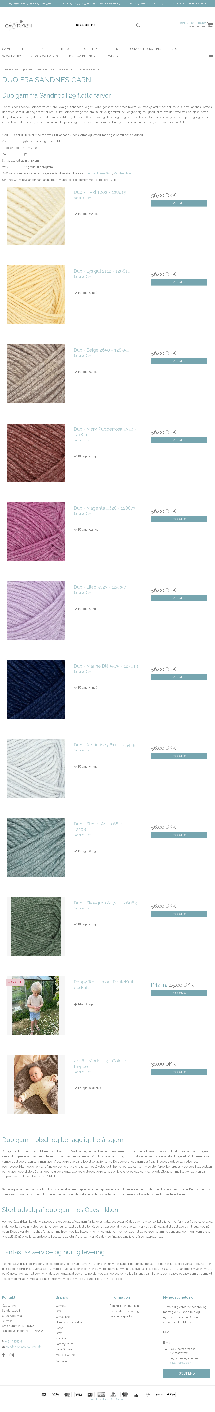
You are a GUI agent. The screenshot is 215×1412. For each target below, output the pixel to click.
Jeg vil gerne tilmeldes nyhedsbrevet (188, 1351)
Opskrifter (89, 49)
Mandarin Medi (123, 173)
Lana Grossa (64, 1349)
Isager (60, 1327)
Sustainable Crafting (145, 49)
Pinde (43, 49)
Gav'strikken (63, 1316)
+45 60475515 (12, 1341)
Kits (174, 49)
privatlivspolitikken (180, 1362)
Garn (6, 49)
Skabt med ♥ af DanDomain (107, 1399)
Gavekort (112, 56)
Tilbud (24, 49)
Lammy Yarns (64, 1344)
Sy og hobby (11, 56)
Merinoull (92, 173)
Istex (59, 1333)
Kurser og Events (44, 56)
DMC (59, 1311)
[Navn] (186, 1331)
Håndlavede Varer (81, 56)
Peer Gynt (105, 173)
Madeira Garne (65, 1354)
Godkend (187, 1373)
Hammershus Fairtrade (70, 1322)
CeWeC (61, 1305)
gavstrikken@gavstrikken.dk (23, 1346)
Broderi (113, 49)
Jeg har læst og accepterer (184, 1361)
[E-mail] (186, 1342)
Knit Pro (61, 1338)
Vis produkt (179, 203)
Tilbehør (64, 49)
